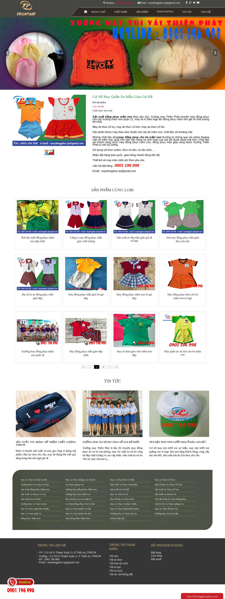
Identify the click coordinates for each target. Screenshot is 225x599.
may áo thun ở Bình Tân (166, 508)
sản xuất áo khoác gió (165, 494)
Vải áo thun (115, 559)
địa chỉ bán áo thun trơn (122, 499)
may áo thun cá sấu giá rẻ (34, 480)
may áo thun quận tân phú (78, 513)
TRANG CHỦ (98, 12)
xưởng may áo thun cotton (34, 504)
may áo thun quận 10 (31, 513)
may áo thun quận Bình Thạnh (124, 508)
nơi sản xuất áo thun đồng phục (170, 499)
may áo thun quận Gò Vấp (78, 508)
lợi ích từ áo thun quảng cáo (169, 504)
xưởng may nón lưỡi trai (78, 494)
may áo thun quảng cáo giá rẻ (80, 480)
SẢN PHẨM (142, 12)
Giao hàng (156, 555)
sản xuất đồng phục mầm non (35, 489)
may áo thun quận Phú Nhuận (35, 508)
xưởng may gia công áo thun (35, 484)
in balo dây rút (117, 518)
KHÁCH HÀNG (165, 11)
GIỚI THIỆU (121, 12)
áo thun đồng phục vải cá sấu (80, 504)
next (216, 52)
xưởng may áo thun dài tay (123, 513)
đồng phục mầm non (31, 518)
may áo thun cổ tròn (165, 480)
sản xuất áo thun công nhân (123, 484)
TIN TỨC (187, 12)
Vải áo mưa (115, 570)
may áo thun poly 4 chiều (122, 480)
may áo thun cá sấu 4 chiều (123, 504)
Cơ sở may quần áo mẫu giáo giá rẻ (122, 97)
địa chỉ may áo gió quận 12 (79, 499)
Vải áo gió (115, 567)
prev (8, 52)
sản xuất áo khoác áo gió (33, 494)
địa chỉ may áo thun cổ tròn (168, 484)
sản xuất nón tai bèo (31, 499)
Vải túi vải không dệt (121, 574)
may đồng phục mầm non (78, 518)
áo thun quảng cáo (75, 484)
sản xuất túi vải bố (119, 489)
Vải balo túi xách (118, 563)
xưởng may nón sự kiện (166, 513)
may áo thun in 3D (119, 494)
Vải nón (113, 556)
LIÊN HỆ (205, 12)
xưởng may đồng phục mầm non (81, 489)
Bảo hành (156, 559)
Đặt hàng (156, 552)
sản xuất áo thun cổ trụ (167, 489)
